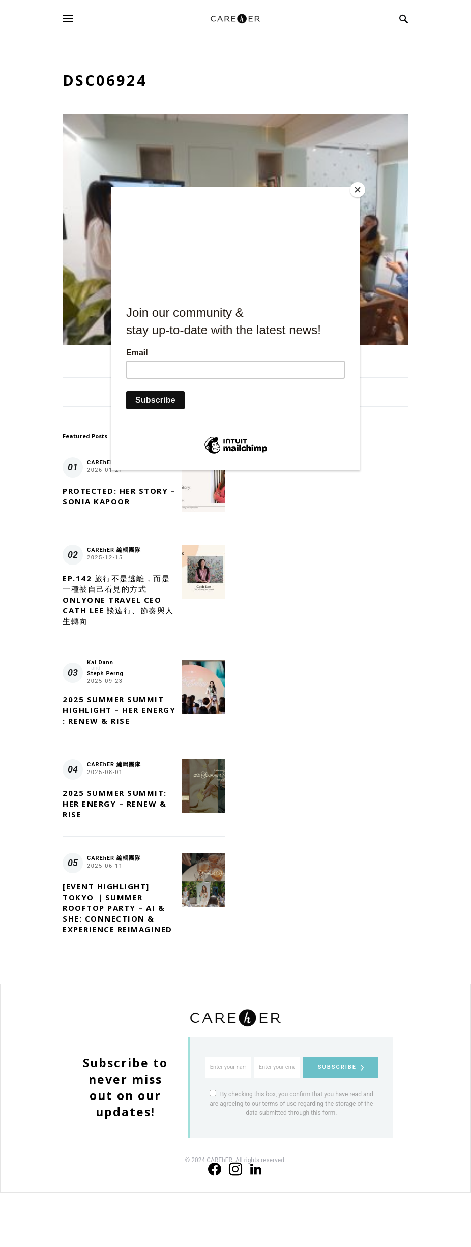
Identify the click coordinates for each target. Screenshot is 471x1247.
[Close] (357, 189)
